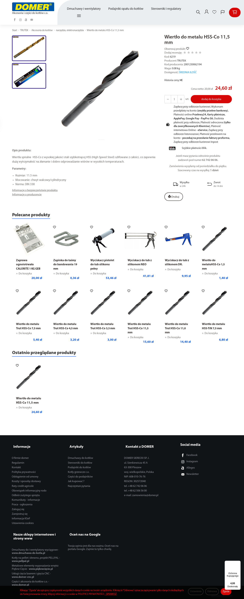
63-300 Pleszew (132, 470)
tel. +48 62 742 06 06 (135, 489)
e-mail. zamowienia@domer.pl (141, 498)
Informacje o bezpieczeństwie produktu (36, 190)
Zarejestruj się (20, 517)
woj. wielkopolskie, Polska (139, 475)
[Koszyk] (235, 12)
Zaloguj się (18, 512)
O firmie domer (20, 461)
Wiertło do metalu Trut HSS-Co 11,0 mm (177, 334)
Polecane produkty (35, 216)
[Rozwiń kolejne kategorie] (79, 15)
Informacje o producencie (28, 195)
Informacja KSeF (21, 522)
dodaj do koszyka (210, 99)
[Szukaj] (197, 12)
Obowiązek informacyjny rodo (29, 494)
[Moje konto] (206, 12)
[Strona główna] (34, 6)
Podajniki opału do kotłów (126, 9)
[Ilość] (173, 99)
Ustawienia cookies (23, 526)
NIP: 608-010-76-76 (134, 480)
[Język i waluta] (222, 12)
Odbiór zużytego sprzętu (26, 498)
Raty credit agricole (23, 489)
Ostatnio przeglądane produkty (51, 359)
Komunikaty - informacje (26, 503)
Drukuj (173, 196)
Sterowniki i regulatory (167, 9)
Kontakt (16, 470)
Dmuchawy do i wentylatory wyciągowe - (35, 551)
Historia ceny (173, 80)
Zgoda (226, 591)
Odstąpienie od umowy (25, 480)
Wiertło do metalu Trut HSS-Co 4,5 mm (65, 334)
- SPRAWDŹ (111, 594)
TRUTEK (181, 60)
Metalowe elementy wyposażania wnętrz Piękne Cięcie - (35, 567)
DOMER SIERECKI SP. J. (136, 461)
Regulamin (18, 466)
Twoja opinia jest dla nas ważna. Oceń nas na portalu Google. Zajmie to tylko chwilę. (93, 547)
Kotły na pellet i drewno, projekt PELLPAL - (36, 559)
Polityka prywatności (24, 475)
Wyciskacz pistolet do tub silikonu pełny (103, 266)
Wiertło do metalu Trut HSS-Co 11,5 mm (140, 334)
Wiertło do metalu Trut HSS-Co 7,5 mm (28, 334)
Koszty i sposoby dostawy (26, 484)
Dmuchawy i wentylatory (84, 9)
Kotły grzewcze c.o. (78, 475)
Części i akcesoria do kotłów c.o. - (30, 583)
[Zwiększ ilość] (167, 99)
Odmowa (212, 591)
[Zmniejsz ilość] (179, 99)
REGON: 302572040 (135, 484)
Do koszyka (25, 279)
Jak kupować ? (76, 484)
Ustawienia (195, 591)
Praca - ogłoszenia (22, 508)
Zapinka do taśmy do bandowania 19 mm (65, 266)
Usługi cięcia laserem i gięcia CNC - (31, 575)
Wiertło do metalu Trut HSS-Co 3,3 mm (103, 334)
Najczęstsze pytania (79, 489)
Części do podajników (80, 480)
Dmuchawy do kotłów (80, 461)
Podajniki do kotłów (79, 470)
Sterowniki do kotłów (80, 466)
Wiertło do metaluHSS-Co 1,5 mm (214, 266)
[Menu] (238, 563)
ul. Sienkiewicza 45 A (136, 466)
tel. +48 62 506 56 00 (135, 494)
